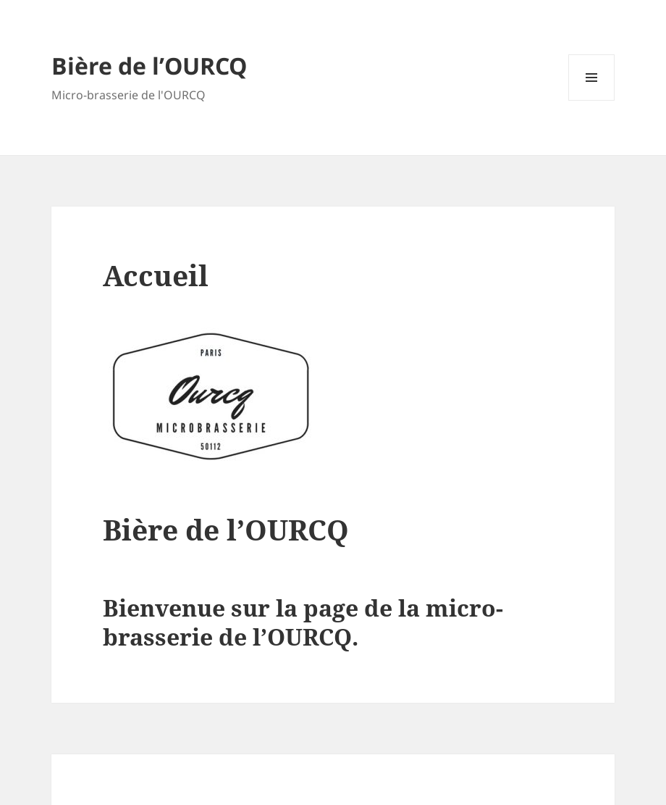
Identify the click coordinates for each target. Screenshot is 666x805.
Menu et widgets (592, 100)
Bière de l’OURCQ (149, 65)
